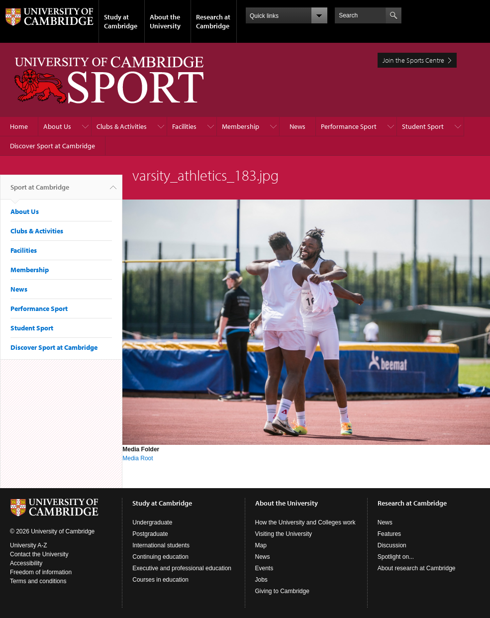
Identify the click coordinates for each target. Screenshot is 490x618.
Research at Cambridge (213, 21)
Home (19, 126)
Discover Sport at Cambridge (52, 145)
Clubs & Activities (122, 126)
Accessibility (26, 563)
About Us (57, 126)
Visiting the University (283, 533)
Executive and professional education (181, 568)
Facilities (184, 126)
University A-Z (28, 545)
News (297, 126)
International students (161, 545)
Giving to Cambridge (282, 591)
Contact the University (39, 554)
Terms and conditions (38, 581)
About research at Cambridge (417, 568)
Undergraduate (152, 522)
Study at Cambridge (120, 21)
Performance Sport (349, 126)
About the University (165, 21)
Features (389, 533)
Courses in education (160, 579)
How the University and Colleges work (305, 522)
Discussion (392, 545)
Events (264, 568)
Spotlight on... (396, 556)
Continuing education (160, 556)
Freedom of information (41, 572)
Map (261, 545)
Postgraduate (150, 533)
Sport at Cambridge (39, 191)
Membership (240, 126)
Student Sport (423, 126)
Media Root (137, 458)
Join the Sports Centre (413, 60)
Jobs (261, 579)
